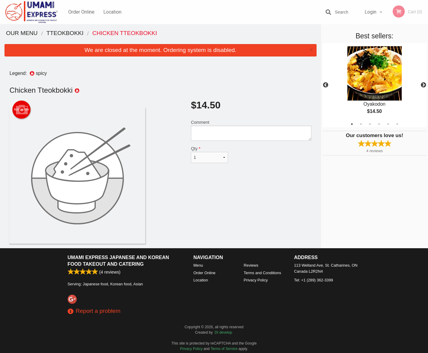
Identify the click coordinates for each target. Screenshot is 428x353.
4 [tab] (379, 124)
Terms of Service (224, 349)
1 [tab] (352, 124)
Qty (209, 154)
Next (423, 85)
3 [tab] (370, 124)
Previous (326, 85)
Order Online (81, 12)
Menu (198, 265)
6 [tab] (397, 124)
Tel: (313, 280)
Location (112, 12)
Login (370, 12)
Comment (251, 130)
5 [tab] (388, 124)
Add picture (21, 110)
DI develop (223, 332)
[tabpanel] (374, 85)
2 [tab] (361, 124)
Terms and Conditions (262, 273)
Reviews (251, 265)
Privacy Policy (256, 280)
